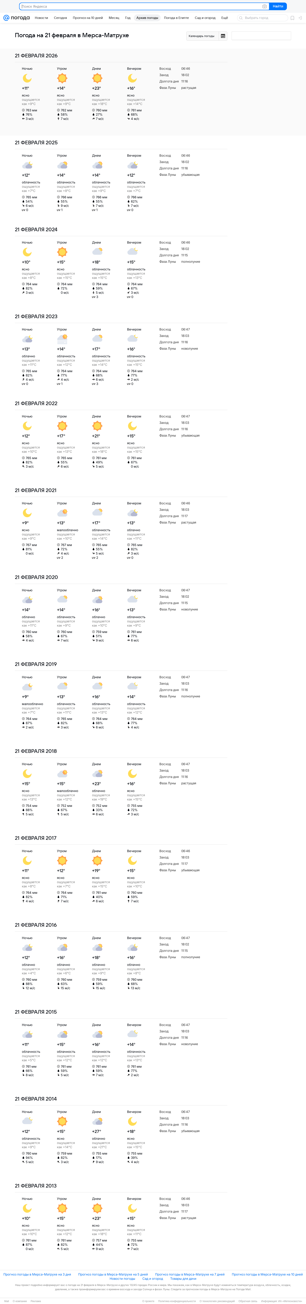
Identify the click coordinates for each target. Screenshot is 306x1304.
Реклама (36, 1301)
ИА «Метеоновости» (290, 1301)
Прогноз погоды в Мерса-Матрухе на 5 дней (113, 1274)
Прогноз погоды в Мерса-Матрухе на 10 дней (267, 1274)
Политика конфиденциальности (177, 1301)
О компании (20, 1301)
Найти (277, 7)
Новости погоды (122, 1279)
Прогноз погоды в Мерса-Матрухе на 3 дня (37, 1274)
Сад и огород (152, 1279)
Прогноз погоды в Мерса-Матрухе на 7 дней (190, 1274)
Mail (6, 1301)
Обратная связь (248, 1301)
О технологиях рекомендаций (217, 1301)
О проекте (148, 1301)
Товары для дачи (183, 1279)
